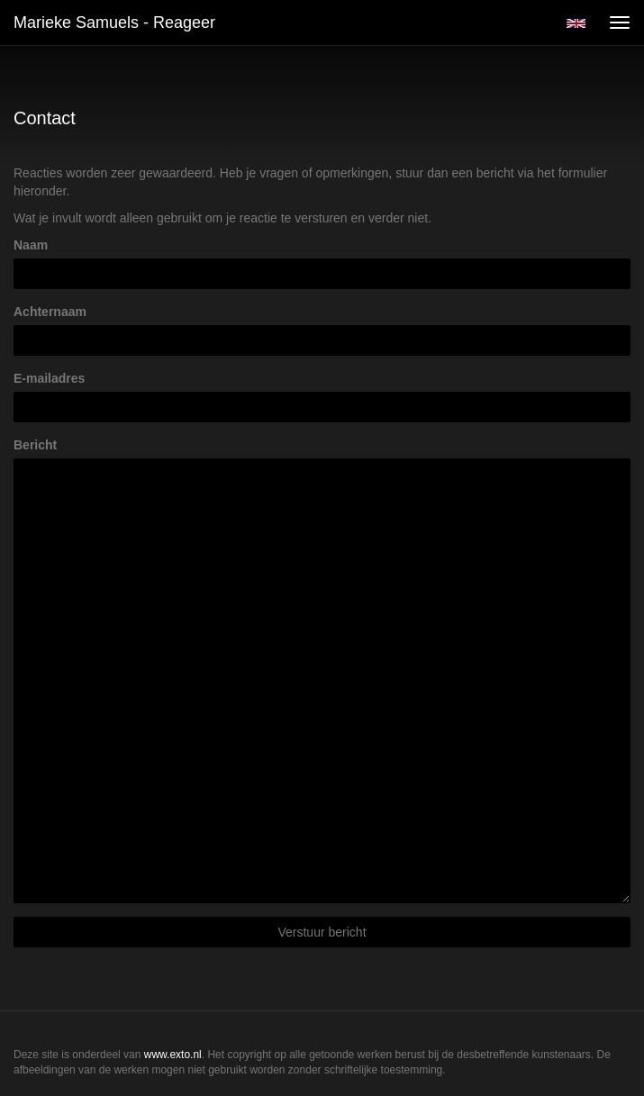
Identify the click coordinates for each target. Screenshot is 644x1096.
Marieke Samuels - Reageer (114, 23)
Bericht (35, 445)
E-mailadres (49, 378)
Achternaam (50, 311)
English (576, 23)
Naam (31, 245)
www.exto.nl (173, 1054)
